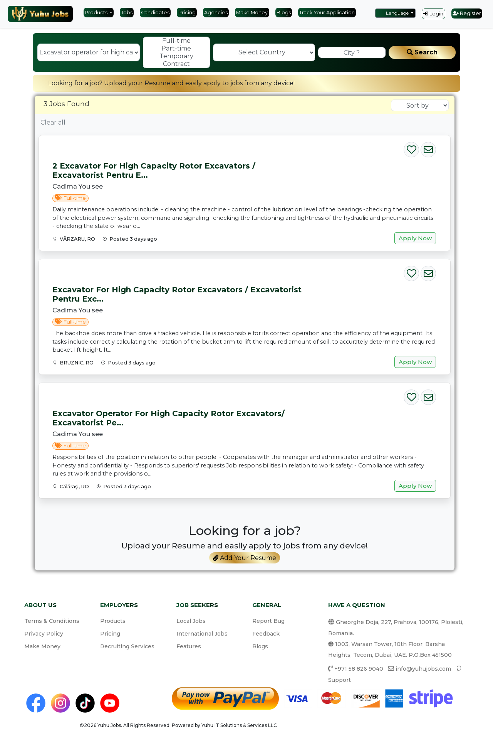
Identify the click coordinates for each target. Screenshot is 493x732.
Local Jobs (191, 620)
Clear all (52, 122)
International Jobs (202, 633)
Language (393, 13)
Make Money (252, 12)
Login (433, 14)
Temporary (176, 56)
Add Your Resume (244, 558)
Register (467, 13)
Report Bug (268, 620)
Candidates (155, 12)
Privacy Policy (43, 633)
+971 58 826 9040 (358, 668)
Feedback (266, 633)
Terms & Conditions (51, 620)
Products (97, 12)
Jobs (126, 12)
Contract (176, 64)
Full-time (176, 41)
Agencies (216, 12)
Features (188, 646)
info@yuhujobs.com (423, 668)
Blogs (284, 12)
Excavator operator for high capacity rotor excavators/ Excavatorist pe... (168, 418)
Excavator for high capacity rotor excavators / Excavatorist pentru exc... (177, 294)
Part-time (176, 48)
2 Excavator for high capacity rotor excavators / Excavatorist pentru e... (153, 170)
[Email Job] (428, 148)
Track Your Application (327, 12)
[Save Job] (411, 148)
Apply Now (415, 238)
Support (339, 679)
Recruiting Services (127, 646)
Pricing (187, 12)
